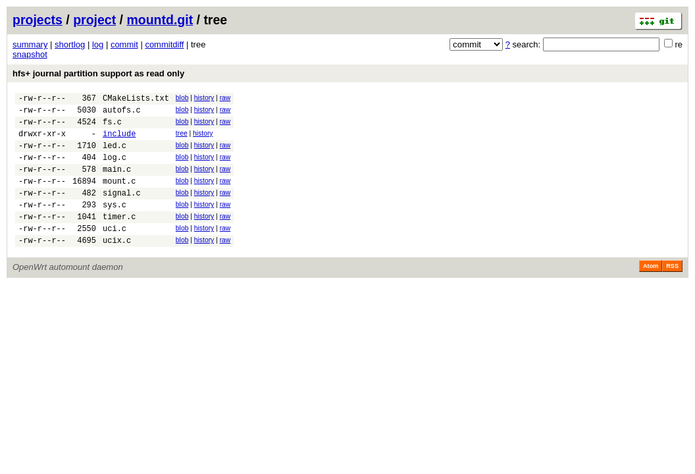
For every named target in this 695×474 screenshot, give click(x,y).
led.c (114, 155)
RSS (672, 291)
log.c (114, 168)
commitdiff (164, 44)
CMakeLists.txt (136, 99)
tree (182, 139)
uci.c (114, 251)
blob (182, 97)
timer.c (119, 238)
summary (30, 44)
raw (225, 97)
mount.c (119, 196)
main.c (117, 182)
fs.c (112, 127)
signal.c (122, 210)
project (94, 20)
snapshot (30, 54)
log (97, 44)
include (119, 141)
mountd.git (159, 20)
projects (38, 20)
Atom (650, 291)
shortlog (70, 44)
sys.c (114, 224)
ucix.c (117, 265)
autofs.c (122, 113)
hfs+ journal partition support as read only (98, 73)
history (204, 97)
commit (124, 44)
